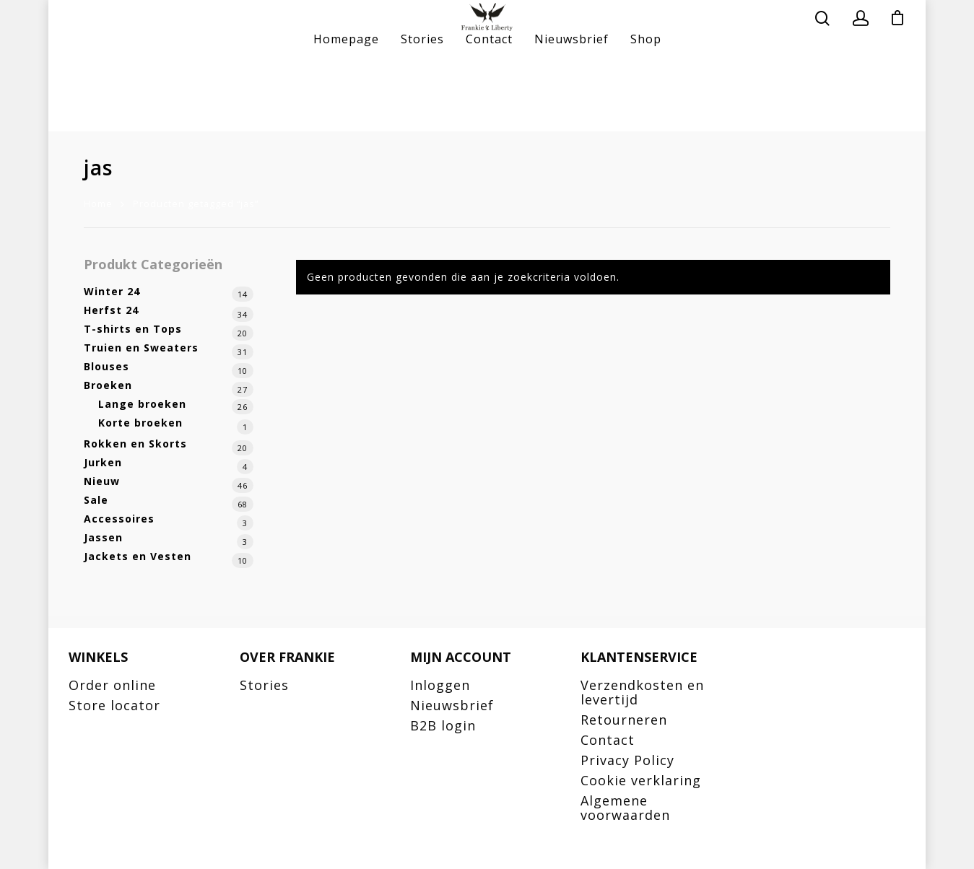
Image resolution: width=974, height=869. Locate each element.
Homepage (346, 108)
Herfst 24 (111, 310)
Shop (645, 108)
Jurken (103, 462)
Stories (422, 108)
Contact (489, 108)
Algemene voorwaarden (625, 807)
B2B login (443, 725)
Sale (96, 500)
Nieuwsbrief (571, 108)
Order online (112, 685)
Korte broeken (140, 422)
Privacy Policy (627, 760)
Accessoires (119, 518)
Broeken (108, 385)
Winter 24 (112, 291)
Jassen (103, 537)
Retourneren (624, 719)
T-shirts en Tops (133, 329)
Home (98, 203)
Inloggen (440, 685)
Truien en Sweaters (141, 347)
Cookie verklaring (641, 780)
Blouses (106, 366)
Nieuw (102, 481)
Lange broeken (142, 404)
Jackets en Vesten (137, 556)
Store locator (114, 705)
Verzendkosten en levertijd (642, 692)
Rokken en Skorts (135, 443)
